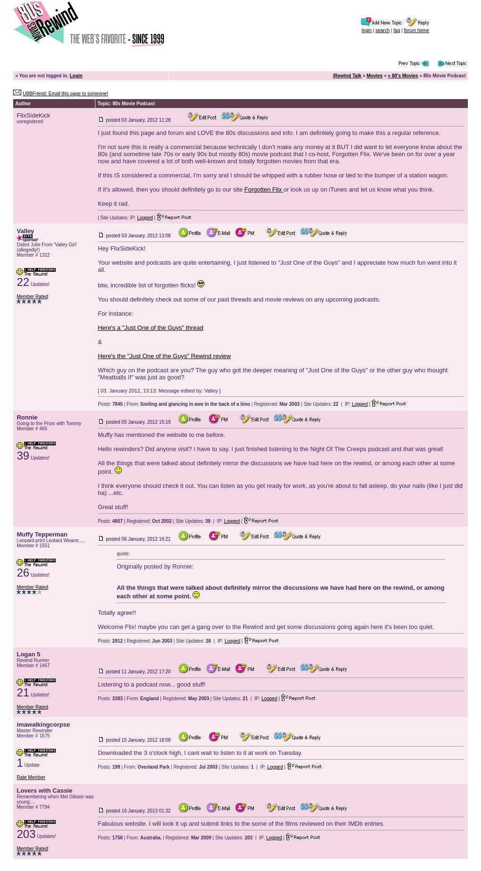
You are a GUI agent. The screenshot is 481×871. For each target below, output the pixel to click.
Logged (144, 217)
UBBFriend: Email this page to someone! (65, 93)
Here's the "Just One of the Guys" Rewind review (164, 356)
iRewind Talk (347, 75)
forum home (416, 30)
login (366, 30)
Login (76, 75)
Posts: (110, 404)
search (382, 30)
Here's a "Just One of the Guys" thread (150, 327)
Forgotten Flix (264, 189)
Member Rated (32, 296)
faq (397, 30)
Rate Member (31, 777)
